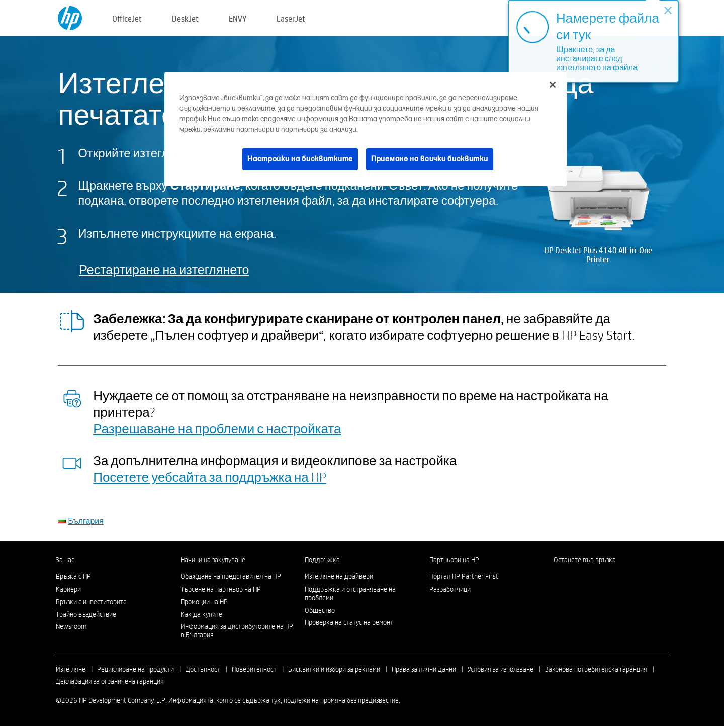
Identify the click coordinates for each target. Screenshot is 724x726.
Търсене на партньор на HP (220, 589)
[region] (365, 129)
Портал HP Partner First (463, 576)
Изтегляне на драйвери (339, 576)
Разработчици (450, 589)
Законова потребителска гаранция (596, 669)
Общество (320, 610)
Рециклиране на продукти (135, 669)
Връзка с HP (73, 576)
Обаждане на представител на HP (230, 576)
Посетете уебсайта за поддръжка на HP (209, 477)
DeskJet (185, 18)
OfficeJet (127, 18)
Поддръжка (322, 559)
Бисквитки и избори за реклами (334, 669)
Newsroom (71, 626)
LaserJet (291, 18)
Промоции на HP (204, 601)
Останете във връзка (585, 559)
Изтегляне (70, 669)
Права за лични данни (424, 669)
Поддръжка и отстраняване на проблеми (350, 593)
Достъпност (203, 669)
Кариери (68, 589)
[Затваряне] (552, 85)
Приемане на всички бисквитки (429, 159)
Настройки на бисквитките (300, 159)
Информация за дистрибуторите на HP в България (236, 630)
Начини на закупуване (212, 559)
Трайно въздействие (86, 614)
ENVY (237, 18)
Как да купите (201, 614)
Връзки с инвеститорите (91, 601)
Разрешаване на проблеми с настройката (217, 428)
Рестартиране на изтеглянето (164, 269)
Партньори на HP (454, 559)
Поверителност (254, 669)
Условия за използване (500, 669)
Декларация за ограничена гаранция (110, 681)
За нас (65, 559)
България (86, 520)
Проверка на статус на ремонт (349, 622)
